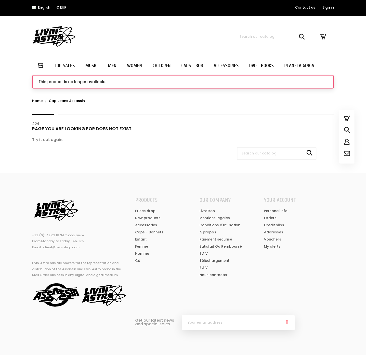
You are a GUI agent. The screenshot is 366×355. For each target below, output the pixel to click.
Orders (270, 218)
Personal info (276, 210)
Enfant (141, 239)
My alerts (272, 246)
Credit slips (274, 225)
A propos (207, 232)
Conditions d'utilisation (219, 225)
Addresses (273, 232)
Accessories (146, 225)
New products (147, 218)
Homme (142, 253)
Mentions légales (214, 218)
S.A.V (203, 253)
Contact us (305, 7)
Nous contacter (213, 274)
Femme (141, 246)
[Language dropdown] (41, 7)
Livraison (207, 210)
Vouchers (272, 239)
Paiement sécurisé (215, 239)
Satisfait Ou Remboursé (220, 246)
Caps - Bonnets (149, 232)
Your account (280, 200)
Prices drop (145, 210)
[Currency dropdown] (61, 7)
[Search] (271, 36)
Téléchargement (214, 260)
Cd (137, 260)
